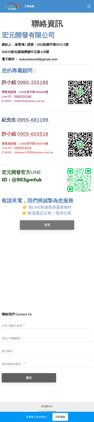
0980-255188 (32, 82)
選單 (88, 6)
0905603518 (22, 148)
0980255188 (23, 96)
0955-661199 (33, 120)
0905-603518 (32, 134)
